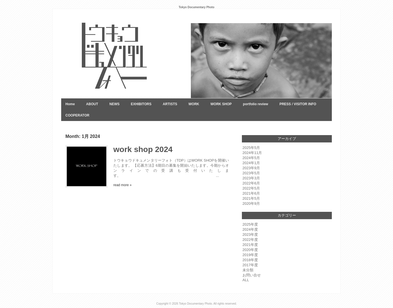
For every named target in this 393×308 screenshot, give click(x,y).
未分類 (247, 270)
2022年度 (250, 239)
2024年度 (250, 229)
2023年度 (250, 234)
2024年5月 (251, 158)
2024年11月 (252, 153)
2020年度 (250, 250)
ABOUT (92, 104)
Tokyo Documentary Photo (195, 303)
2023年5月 (251, 173)
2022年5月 (251, 188)
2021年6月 (251, 193)
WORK (193, 104)
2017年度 (250, 265)
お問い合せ (251, 275)
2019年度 (250, 255)
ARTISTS (170, 104)
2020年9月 (251, 203)
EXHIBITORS (141, 104)
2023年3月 (251, 178)
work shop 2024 (143, 149)
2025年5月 (251, 148)
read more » (122, 185)
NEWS (114, 104)
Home (70, 104)
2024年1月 (251, 163)
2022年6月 (251, 183)
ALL (245, 280)
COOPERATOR (77, 115)
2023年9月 (251, 168)
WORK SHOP (220, 104)
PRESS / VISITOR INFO (297, 104)
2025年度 (250, 224)
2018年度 (250, 260)
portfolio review (255, 104)
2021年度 (250, 245)
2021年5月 (251, 198)
